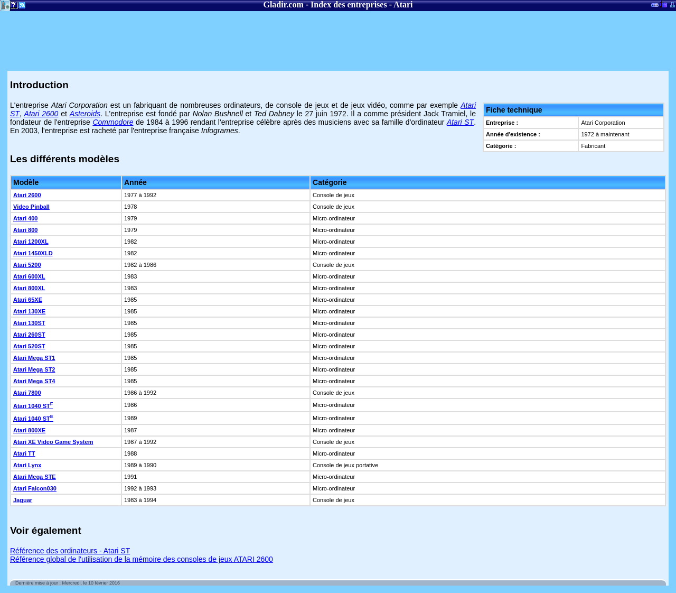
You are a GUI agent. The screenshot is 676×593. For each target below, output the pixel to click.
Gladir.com (283, 4)
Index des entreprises (349, 4)
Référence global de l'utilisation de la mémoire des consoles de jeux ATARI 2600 (141, 559)
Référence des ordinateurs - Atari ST (70, 550)
